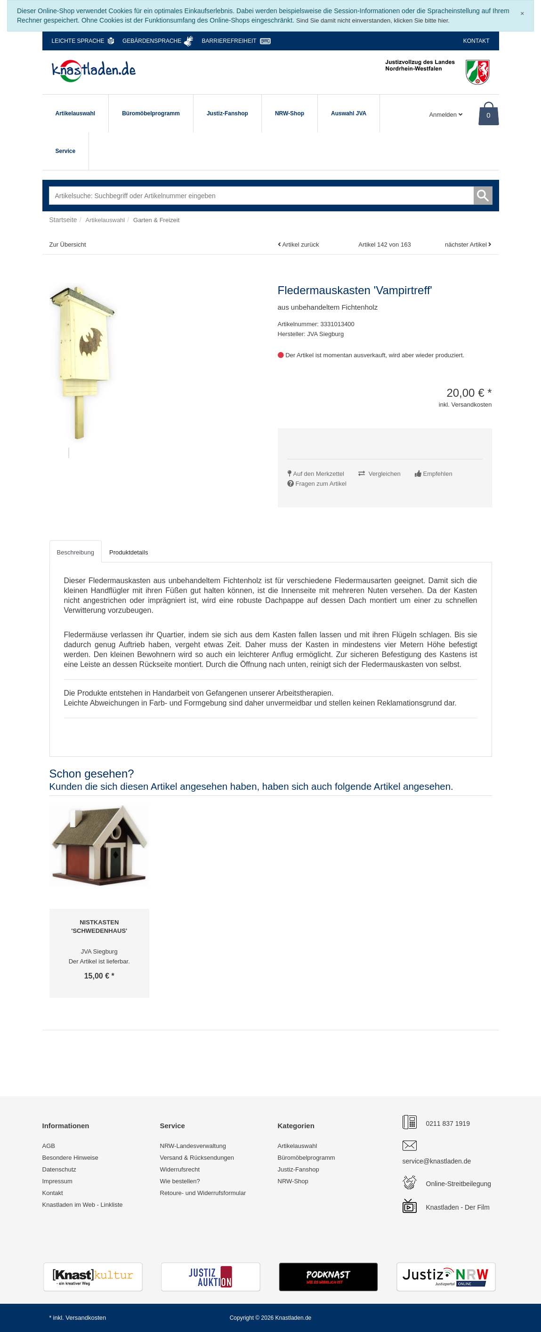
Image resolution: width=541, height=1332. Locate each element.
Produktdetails (128, 552)
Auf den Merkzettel (318, 473)
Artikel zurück (300, 244)
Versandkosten (85, 1317)
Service (66, 151)
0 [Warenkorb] (488, 115)
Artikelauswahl (76, 113)
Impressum (57, 1181)
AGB (48, 1145)
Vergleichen (385, 473)
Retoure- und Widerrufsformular (203, 1192)
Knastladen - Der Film (458, 1207)
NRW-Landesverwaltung (193, 1145)
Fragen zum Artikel (321, 483)
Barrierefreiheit (229, 41)
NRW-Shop (289, 113)
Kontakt (476, 41)
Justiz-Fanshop (227, 113)
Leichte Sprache (78, 41)
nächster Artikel (467, 244)
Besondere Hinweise (70, 1157)
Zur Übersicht (67, 244)
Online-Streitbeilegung (459, 1184)
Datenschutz (59, 1169)
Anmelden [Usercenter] (445, 114)
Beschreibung (76, 552)
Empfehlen (437, 473)
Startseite (63, 220)
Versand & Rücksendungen (197, 1157)
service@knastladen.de (437, 1161)
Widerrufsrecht (180, 1169)
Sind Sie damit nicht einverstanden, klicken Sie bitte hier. (373, 20)
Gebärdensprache (151, 41)
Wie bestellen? (180, 1181)
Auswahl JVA (348, 113)
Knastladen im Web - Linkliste (82, 1204)
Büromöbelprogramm (151, 113)
